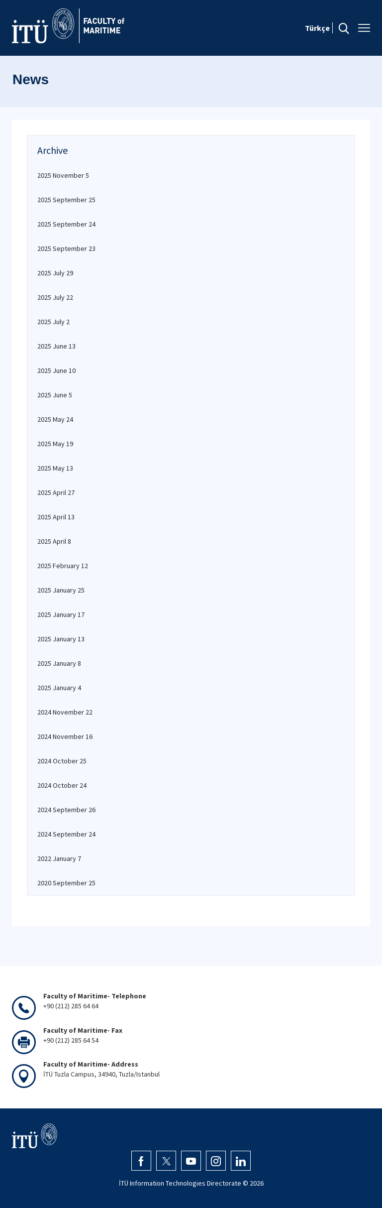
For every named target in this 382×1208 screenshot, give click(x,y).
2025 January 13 (61, 638)
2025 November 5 (63, 175)
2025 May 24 (55, 419)
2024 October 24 (62, 785)
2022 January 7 (59, 858)
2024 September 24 (66, 834)
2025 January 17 (61, 614)
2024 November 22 (65, 712)
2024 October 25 (62, 760)
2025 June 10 (56, 370)
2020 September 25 (66, 882)
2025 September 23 (66, 248)
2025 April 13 (56, 516)
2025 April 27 (56, 492)
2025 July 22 (55, 297)
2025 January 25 (61, 590)
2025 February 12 (62, 565)
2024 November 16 (65, 736)
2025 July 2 (53, 321)
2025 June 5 (54, 394)
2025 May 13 (55, 468)
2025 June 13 (56, 346)
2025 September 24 (66, 224)
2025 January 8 (59, 663)
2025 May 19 (55, 443)
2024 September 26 (66, 809)
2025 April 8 (54, 541)
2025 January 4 (59, 687)
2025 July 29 (55, 272)
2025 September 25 (66, 199)
